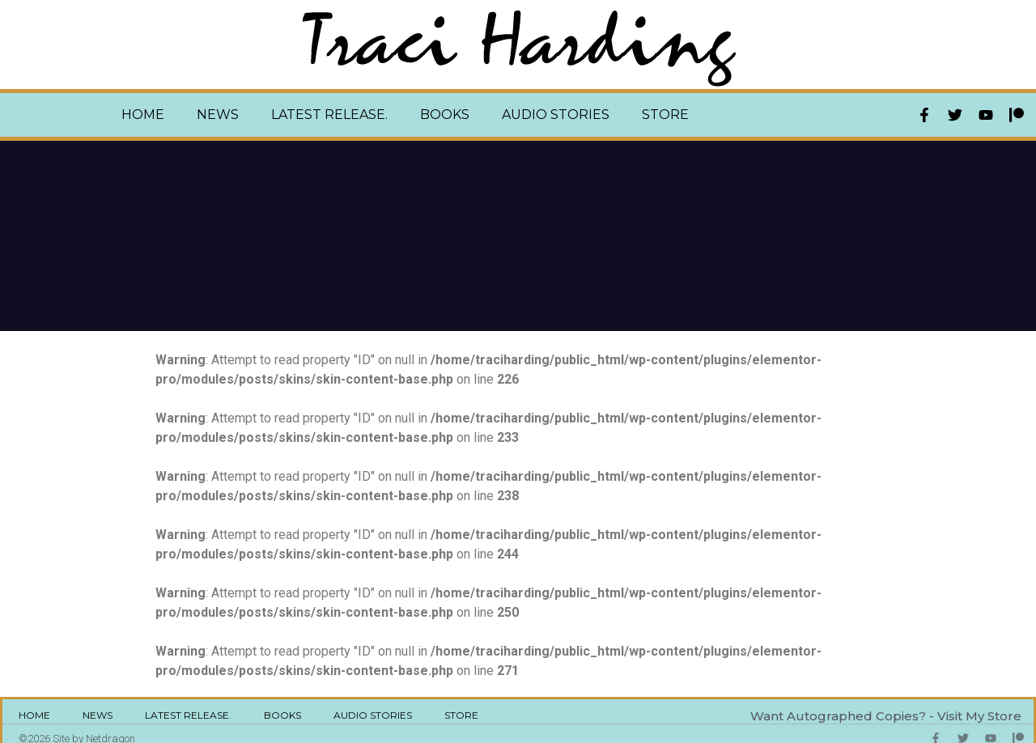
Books (444, 114)
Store (665, 114)
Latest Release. (329, 114)
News (218, 114)
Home (142, 114)
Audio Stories (555, 114)
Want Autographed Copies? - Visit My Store (885, 716)
